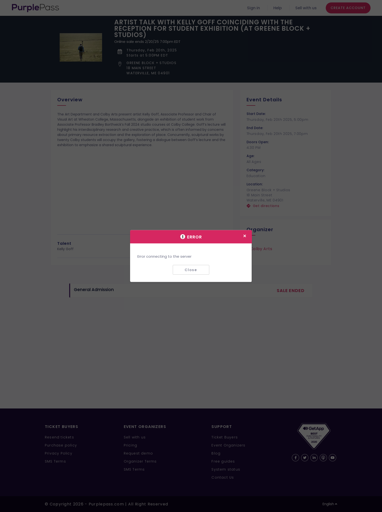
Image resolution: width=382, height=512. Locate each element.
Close (191, 269)
